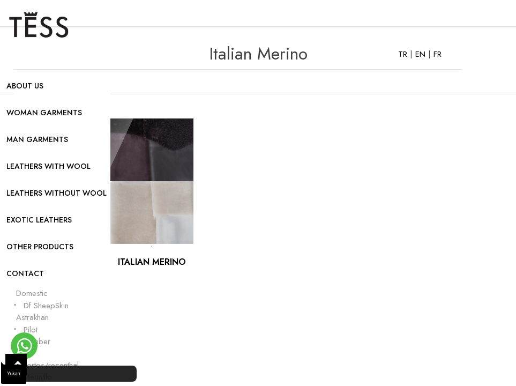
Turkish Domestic (32, 288)
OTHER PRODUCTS (39, 246)
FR (437, 54)
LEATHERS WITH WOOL (48, 166)
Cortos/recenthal (50, 365)
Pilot (31, 330)
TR (404, 54)
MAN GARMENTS (37, 139)
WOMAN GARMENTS (44, 112)
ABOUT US (24, 85)
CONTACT (25, 273)
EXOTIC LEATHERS (39, 219)
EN (421, 54)
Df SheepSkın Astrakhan (42, 312)
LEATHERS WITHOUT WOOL (56, 193)
